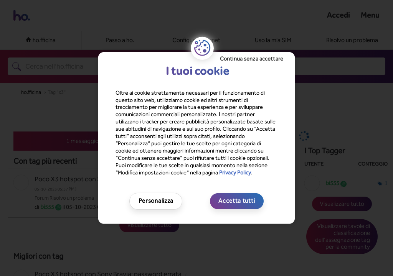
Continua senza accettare (251, 59)
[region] (196, 138)
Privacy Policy (235, 172)
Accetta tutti (236, 200)
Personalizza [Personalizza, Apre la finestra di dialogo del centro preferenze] (156, 200)
